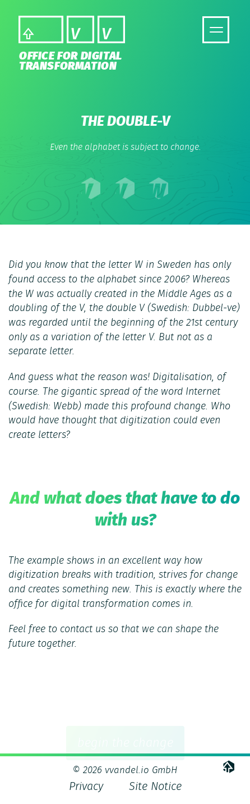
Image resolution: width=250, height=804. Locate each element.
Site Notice (155, 786)
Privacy (86, 786)
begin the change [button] (125, 745)
